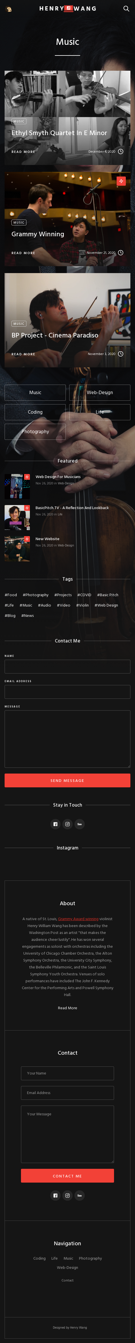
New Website (47, 539)
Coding (39, 1259)
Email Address (18, 682)
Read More (67, 1008)
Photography (90, 1259)
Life (60, 514)
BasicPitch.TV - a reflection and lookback (72, 508)
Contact (67, 1280)
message (12, 707)
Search (128, 6)
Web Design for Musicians (58, 477)
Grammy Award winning (78, 919)
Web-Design (66, 483)
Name (9, 656)
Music (68, 1259)
